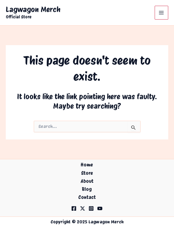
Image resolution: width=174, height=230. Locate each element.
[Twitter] (82, 208)
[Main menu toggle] (162, 13)
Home (87, 165)
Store (87, 173)
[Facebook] (73, 208)
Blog (87, 189)
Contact (87, 197)
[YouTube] (99, 208)
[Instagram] (91, 208)
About (87, 181)
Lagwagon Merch (33, 9)
